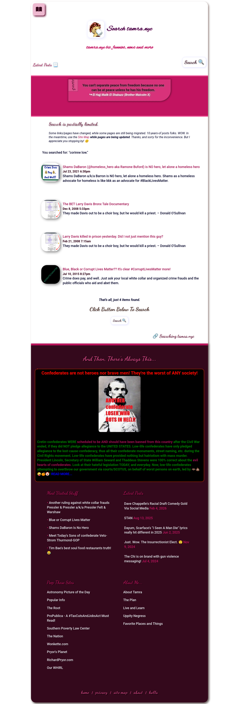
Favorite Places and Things (143, 624)
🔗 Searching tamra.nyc (173, 336)
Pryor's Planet (57, 652)
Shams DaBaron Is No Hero (69, 528)
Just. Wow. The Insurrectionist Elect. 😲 (153, 542)
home (85, 692)
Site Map (83, 137)
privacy (101, 692)
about (138, 692)
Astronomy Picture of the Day (68, 592)
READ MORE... (61, 474)
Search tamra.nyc (120, 29)
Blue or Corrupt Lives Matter (69, 520)
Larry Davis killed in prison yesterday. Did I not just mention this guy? (113, 236)
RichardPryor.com (60, 660)
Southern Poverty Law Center (68, 628)
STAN (128, 518)
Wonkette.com (57, 644)
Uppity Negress (134, 616)
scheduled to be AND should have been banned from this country (125, 442)
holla (153, 692)
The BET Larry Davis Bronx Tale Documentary (96, 204)
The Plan (129, 600)
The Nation (55, 636)
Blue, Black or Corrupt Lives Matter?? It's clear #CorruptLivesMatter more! (116, 269)
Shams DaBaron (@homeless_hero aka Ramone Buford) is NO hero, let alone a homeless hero (131, 167)
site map (121, 692)
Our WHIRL (55, 668)
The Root (53, 608)
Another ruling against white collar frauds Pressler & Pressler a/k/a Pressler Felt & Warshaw (78, 507)
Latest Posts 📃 (45, 64)
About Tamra (132, 592)
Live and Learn (134, 608)
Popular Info (56, 600)
